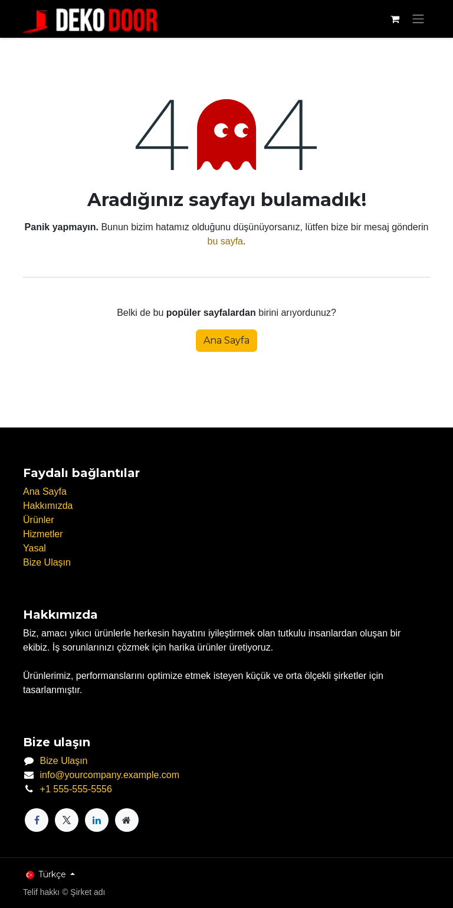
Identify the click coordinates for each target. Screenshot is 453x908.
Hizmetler (43, 534)
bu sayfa (225, 241)
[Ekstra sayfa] (127, 820)
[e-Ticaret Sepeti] (394, 19)
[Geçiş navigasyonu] (418, 19)
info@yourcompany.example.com (110, 775)
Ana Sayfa (226, 340)
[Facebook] (36, 820)
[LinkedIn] (97, 820)
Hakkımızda (48, 506)
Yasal (34, 548)
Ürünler (38, 520)
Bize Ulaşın (47, 562)
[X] (66, 820)
